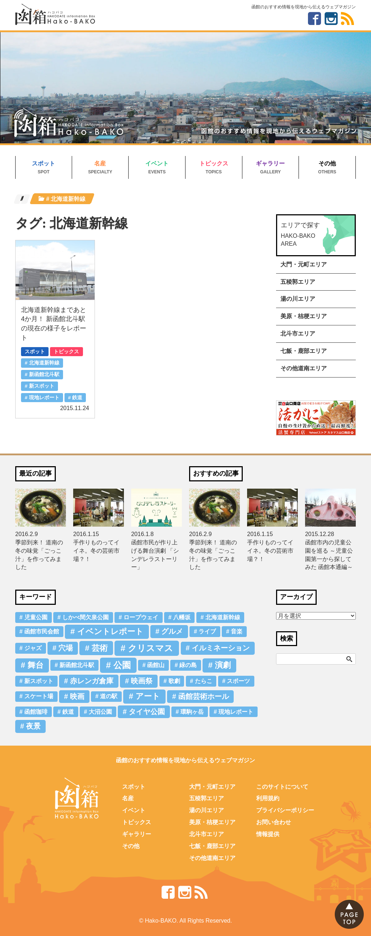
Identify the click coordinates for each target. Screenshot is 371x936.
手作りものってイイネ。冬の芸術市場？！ (96, 550)
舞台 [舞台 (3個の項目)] (35, 665)
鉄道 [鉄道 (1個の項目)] (68, 712)
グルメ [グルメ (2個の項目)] (172, 631)
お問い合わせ (273, 822)
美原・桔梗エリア (303, 316)
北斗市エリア (297, 333)
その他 (327, 163)
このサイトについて (282, 787)
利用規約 (267, 798)
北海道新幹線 (44, 363)
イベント (156, 163)
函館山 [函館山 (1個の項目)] (155, 665)
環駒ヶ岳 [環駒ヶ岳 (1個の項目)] (192, 712)
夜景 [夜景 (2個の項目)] (33, 726)
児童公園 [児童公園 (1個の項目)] (35, 617)
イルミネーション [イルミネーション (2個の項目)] (221, 648)
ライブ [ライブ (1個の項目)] (207, 631)
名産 (100, 163)
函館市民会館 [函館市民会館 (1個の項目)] (41, 631)
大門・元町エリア (303, 264)
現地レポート (44, 397)
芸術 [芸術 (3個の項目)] (100, 648)
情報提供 (267, 834)
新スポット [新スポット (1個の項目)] (38, 681)
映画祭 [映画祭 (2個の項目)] (142, 681)
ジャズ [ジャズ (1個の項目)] (33, 648)
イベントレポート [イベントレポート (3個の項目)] (110, 631)
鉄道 (77, 397)
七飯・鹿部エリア (303, 351)
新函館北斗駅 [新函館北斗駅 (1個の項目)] (76, 665)
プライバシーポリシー (285, 810)
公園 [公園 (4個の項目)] (122, 665)
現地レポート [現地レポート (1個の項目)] (235, 712)
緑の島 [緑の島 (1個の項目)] (188, 665)
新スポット (41, 386)
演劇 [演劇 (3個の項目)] (223, 665)
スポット (43, 163)
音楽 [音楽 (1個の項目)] (236, 631)
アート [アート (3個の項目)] (148, 696)
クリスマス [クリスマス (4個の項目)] (150, 648)
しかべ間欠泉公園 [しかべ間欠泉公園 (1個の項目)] (85, 617)
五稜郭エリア (297, 282)
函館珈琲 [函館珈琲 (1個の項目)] (35, 712)
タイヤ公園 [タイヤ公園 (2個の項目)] (147, 712)
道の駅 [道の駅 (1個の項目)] (108, 696)
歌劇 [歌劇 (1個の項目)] (174, 681)
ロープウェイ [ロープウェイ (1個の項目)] (141, 617)
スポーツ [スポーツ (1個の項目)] (238, 681)
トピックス (213, 163)
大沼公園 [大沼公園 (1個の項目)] (100, 712)
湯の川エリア (297, 299)
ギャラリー (270, 163)
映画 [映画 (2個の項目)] (77, 696)
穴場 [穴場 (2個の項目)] (65, 648)
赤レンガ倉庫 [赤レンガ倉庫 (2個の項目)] (91, 681)
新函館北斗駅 (44, 374)
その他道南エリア (303, 368)
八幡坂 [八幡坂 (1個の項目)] (182, 617)
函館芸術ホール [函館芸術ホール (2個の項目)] (203, 696)
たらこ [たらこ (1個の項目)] (203, 681)
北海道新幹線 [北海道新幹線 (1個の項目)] (222, 617)
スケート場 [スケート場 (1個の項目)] (38, 696)
